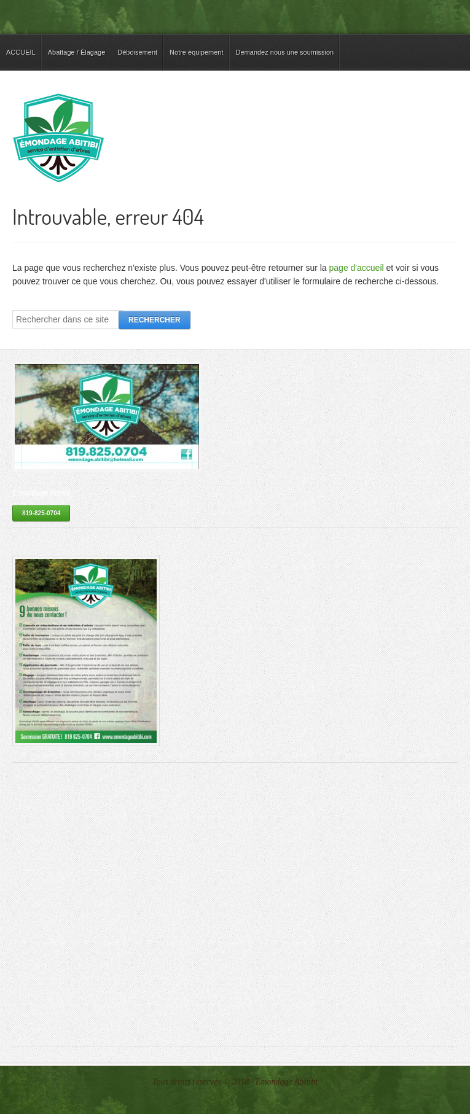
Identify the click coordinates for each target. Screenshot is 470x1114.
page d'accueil (356, 268)
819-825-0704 (41, 513)
